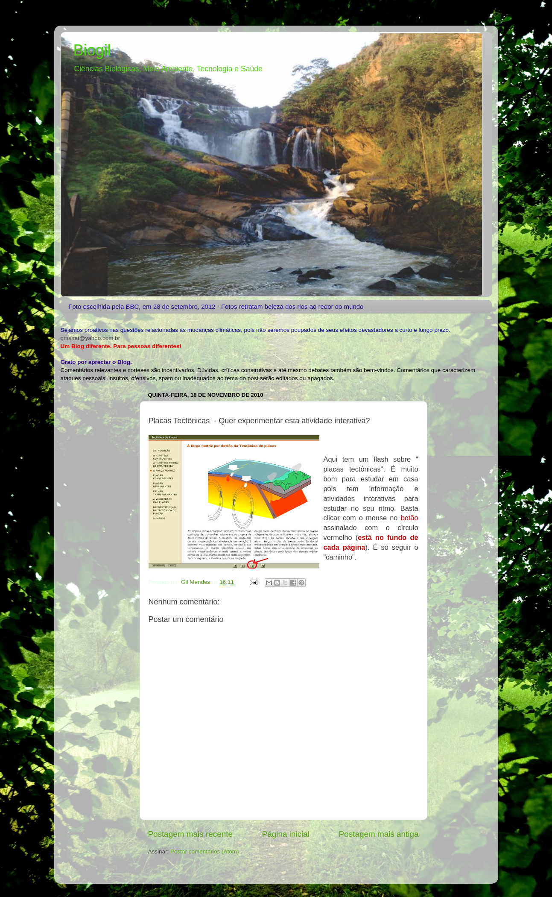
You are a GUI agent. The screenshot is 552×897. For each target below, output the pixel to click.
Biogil (92, 50)
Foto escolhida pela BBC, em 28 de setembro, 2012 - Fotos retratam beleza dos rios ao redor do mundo (215, 306)
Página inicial (286, 834)
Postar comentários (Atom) (204, 851)
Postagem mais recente (190, 834)
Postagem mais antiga (379, 834)
